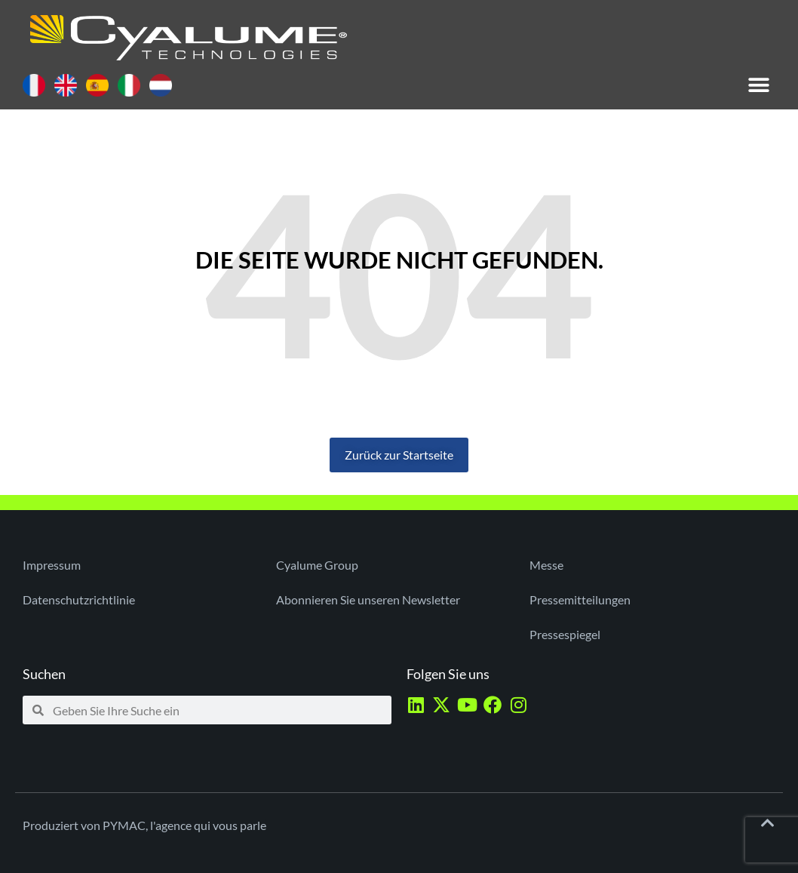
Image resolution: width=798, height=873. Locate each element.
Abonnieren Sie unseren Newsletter (368, 599)
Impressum (52, 565)
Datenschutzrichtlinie (79, 599)
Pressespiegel (564, 634)
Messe (546, 565)
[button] (758, 85)
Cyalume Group (317, 565)
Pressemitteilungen (580, 599)
